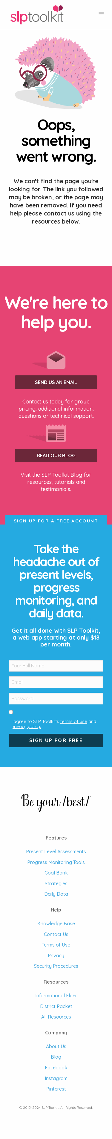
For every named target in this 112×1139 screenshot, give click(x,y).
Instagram (56, 1078)
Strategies (56, 883)
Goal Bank (56, 873)
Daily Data (56, 894)
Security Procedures (56, 966)
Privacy (56, 955)
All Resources (56, 1017)
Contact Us (56, 934)
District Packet (56, 1006)
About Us (56, 1046)
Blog (56, 1057)
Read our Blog (56, 455)
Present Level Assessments (56, 851)
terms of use (73, 721)
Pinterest (56, 1089)
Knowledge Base (56, 924)
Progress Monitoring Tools (56, 862)
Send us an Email (56, 382)
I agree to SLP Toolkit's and (53, 724)
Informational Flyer (56, 996)
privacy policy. (26, 726)
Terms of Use (56, 945)
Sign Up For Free (56, 740)
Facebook (56, 1068)
